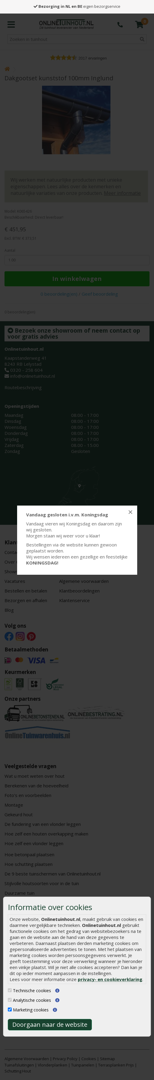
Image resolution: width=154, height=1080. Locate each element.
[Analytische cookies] (10, 1000)
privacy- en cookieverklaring (110, 979)
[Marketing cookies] (10, 1009)
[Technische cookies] (10, 990)
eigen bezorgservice (77, 6)
